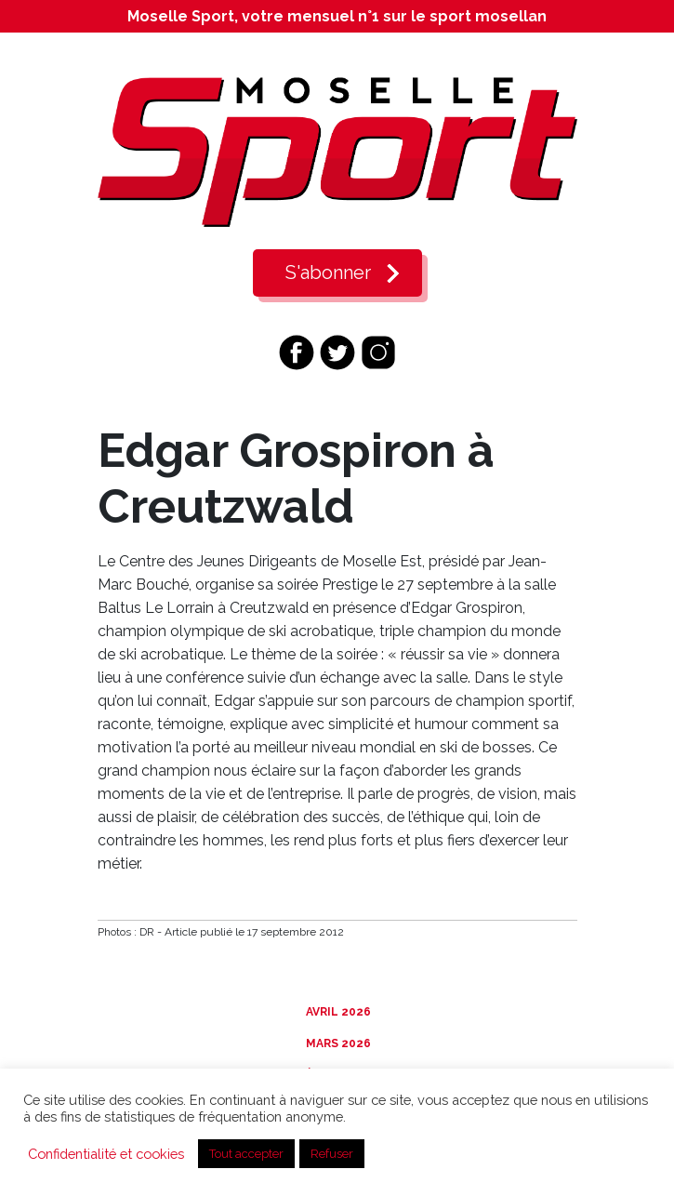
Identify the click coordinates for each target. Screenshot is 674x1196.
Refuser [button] (332, 1154)
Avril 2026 (337, 1011)
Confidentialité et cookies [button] (106, 1154)
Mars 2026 (337, 1043)
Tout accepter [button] (246, 1154)
